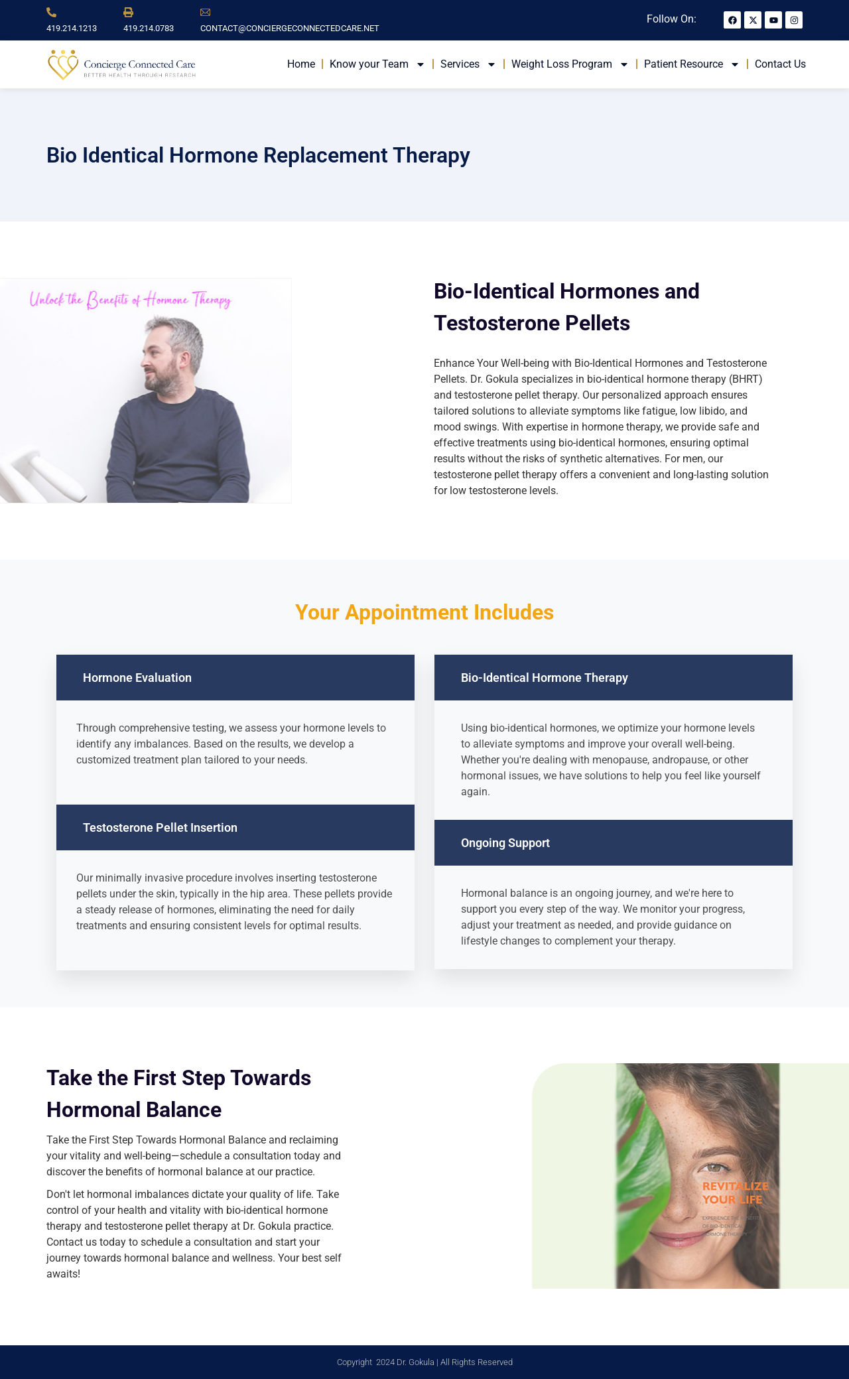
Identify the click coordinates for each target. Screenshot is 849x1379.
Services (468, 64)
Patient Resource (692, 64)
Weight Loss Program (570, 64)
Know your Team (378, 64)
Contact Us (780, 64)
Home (301, 64)
